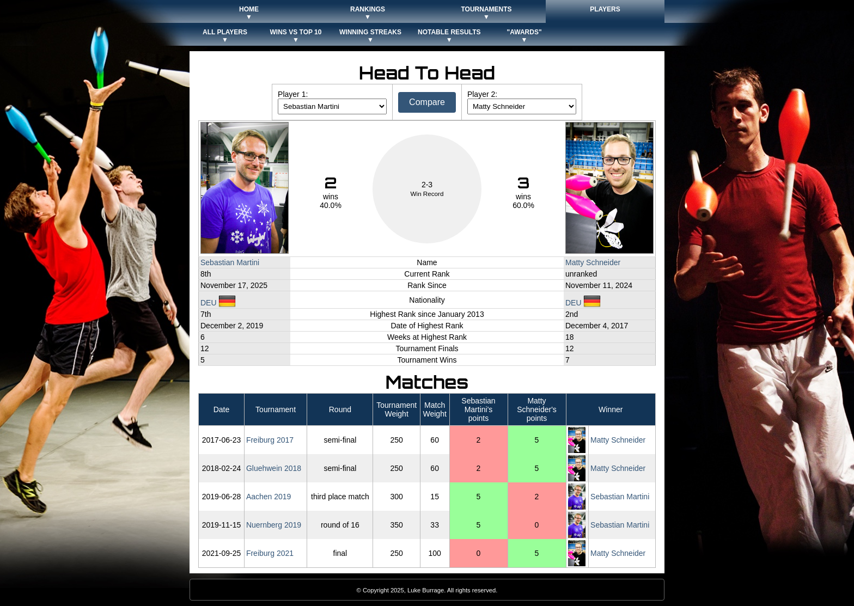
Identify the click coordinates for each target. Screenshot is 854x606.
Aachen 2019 (268, 496)
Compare (427, 102)
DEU (218, 302)
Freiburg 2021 (270, 553)
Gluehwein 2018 (273, 468)
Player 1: (293, 94)
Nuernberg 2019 (273, 525)
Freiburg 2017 (270, 440)
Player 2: (482, 94)
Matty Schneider (592, 262)
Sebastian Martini (229, 262)
